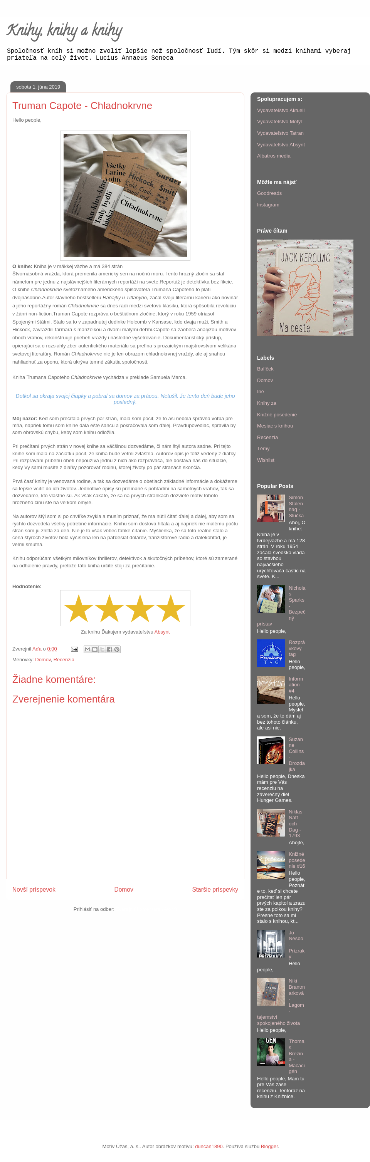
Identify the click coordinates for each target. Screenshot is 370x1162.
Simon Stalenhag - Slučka (296, 506)
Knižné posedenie (277, 415)
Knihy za (266, 403)
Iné (260, 391)
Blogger (269, 1146)
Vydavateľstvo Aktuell (280, 110)
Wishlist (265, 460)
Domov (42, 659)
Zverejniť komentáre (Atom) (146, 909)
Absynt (162, 632)
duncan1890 (209, 1146)
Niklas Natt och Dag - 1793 (295, 823)
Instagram (268, 205)
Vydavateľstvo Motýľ (279, 121)
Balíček (265, 369)
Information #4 (296, 685)
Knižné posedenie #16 (297, 860)
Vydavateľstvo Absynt (281, 145)
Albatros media (274, 156)
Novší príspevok (34, 889)
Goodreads (269, 193)
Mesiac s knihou (275, 426)
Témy (263, 448)
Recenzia (64, 659)
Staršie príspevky (215, 889)
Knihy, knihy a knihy (63, 32)
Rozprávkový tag (297, 648)
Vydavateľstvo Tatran (280, 133)
